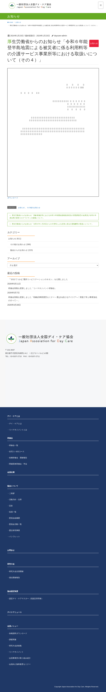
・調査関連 (11, 640)
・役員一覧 (11, 512)
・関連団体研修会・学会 (17, 464)
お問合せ (10, 550)
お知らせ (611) (14, 239)
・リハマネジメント (15, 652)
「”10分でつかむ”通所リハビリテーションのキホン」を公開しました (38, 279)
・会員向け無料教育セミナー (19, 664)
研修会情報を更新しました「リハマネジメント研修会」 (32, 288)
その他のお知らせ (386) (20, 244)
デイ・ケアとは (13, 416)
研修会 (10, 438)
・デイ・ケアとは (14, 424)
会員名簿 (10, 472)
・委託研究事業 (13, 530)
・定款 (10, 506)
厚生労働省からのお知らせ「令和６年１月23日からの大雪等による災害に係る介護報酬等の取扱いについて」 (52, 224)
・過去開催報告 (13, 578)
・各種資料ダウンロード (17, 633)
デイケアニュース (14, 612)
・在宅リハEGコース (15, 451)
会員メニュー (12, 626)
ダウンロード (12, 198)
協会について (12, 486)
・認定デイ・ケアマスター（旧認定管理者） (25, 599)
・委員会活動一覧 (14, 524)
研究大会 (10, 564)
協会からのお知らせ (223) (21, 250)
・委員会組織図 (13, 518)
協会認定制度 (12, 591)
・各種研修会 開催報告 (17, 458)
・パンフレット (13, 537)
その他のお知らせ (33, 208)
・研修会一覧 (12, 445)
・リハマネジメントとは (17, 430)
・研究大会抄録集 (14, 646)
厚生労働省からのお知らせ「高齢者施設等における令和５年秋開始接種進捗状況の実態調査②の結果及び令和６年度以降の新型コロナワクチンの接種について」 (53, 216)
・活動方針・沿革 (14, 499)
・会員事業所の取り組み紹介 (19, 658)
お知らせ (94, 43)
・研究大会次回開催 (15, 571)
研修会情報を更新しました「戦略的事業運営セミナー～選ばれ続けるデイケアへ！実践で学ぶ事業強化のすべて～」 (52, 298)
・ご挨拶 (10, 493)
